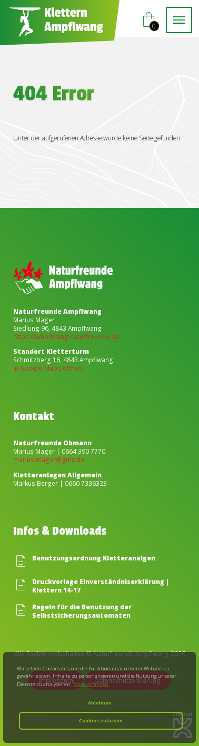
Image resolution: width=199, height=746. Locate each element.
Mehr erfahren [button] (90, 684)
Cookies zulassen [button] (101, 721)
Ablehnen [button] (100, 703)
